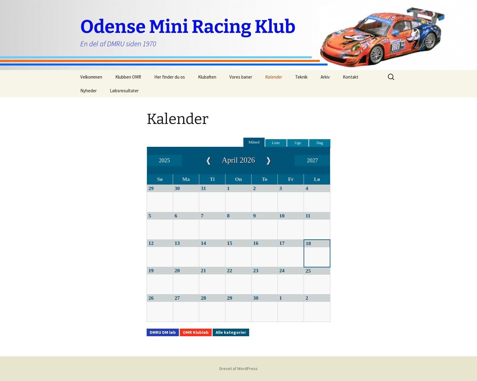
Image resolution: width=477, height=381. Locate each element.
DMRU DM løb (163, 332)
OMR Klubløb (196, 332)
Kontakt (350, 77)
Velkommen (91, 77)
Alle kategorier (231, 332)
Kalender (273, 77)
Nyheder (88, 90)
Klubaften (207, 77)
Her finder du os (169, 77)
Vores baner (240, 77)
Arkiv (325, 77)
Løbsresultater (124, 90)
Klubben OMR (128, 77)
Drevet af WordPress (238, 368)
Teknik (301, 77)
